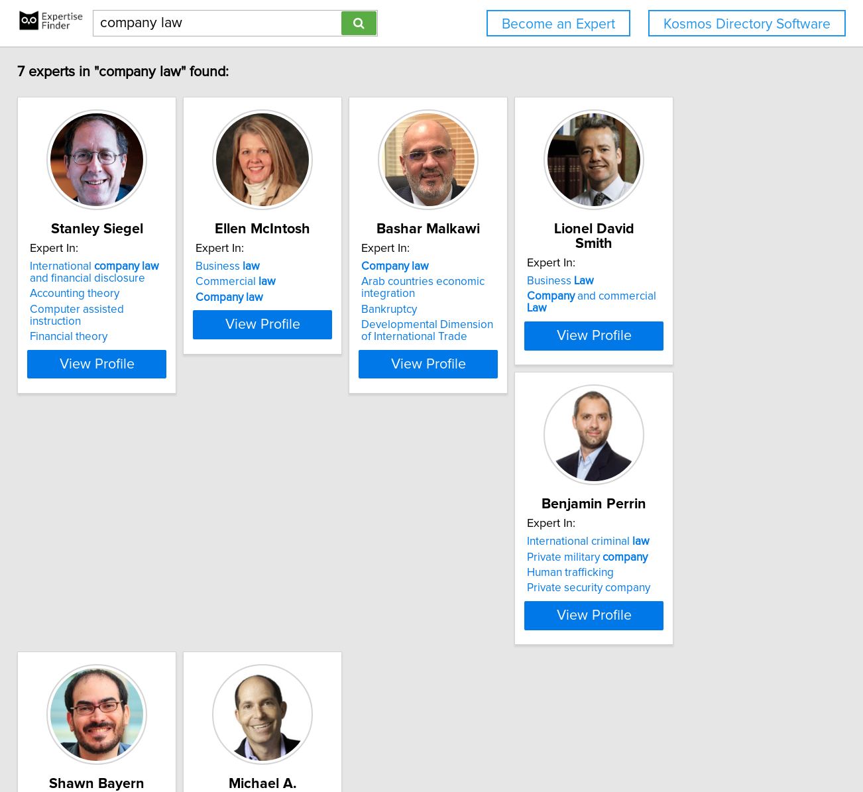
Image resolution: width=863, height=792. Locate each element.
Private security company (108, 616)
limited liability (508, 585)
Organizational (291, 601)
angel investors (482, 601)
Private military (106, 585)
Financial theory (85, 325)
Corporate (480, 570)
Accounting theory (91, 294)
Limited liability (310, 585)
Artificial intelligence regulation (321, 616)
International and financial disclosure (121, 272)
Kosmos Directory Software (747, 24)
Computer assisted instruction (120, 309)
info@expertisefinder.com (349, 744)
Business (277, 266)
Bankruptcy (472, 309)
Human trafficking (89, 601)
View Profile (130, 364)
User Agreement (517, 744)
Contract (276, 570)
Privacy (459, 744)
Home (423, 744)
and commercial (719, 282)
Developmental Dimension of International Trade (516, 331)
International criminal (107, 570)
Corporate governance (500, 616)
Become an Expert (558, 24)
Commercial (285, 282)
